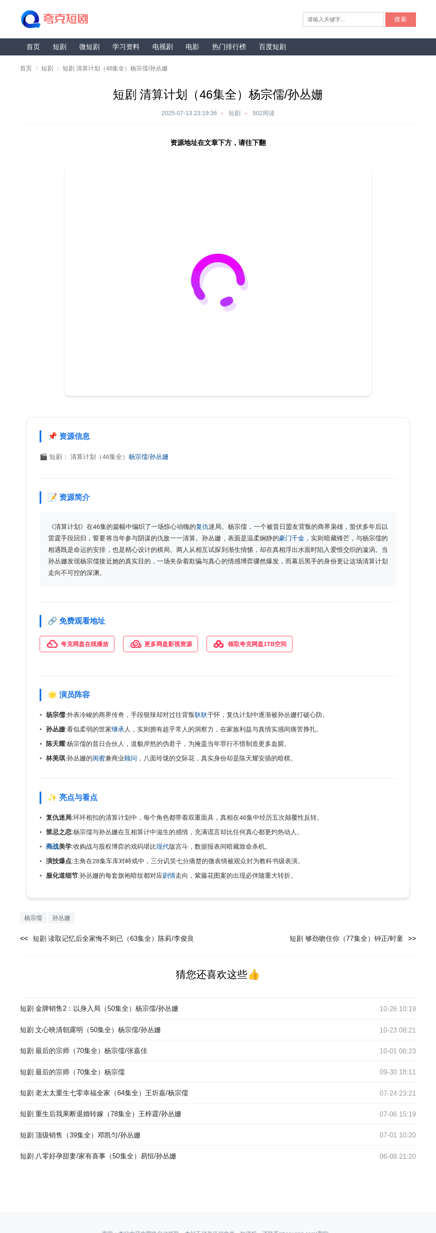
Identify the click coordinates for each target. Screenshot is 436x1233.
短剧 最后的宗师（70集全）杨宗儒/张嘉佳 (83, 1050)
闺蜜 (98, 758)
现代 (162, 846)
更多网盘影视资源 (160, 644)
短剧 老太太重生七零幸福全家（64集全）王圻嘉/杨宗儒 (104, 1093)
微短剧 (89, 46)
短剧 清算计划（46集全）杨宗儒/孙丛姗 (115, 68)
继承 (118, 729)
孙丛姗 (159, 456)
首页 (33, 46)
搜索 (400, 19)
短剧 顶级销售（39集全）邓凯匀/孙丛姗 (80, 1135)
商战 (52, 846)
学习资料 (126, 46)
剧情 (169, 875)
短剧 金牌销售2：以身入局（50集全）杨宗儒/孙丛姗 (99, 1008)
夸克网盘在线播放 (77, 644)
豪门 (285, 538)
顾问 (130, 758)
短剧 (59, 46)
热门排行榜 (229, 46)
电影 (192, 46)
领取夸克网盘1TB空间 (249, 644)
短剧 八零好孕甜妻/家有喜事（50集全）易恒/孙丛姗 (98, 1156)
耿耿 (201, 714)
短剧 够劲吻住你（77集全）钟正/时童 (346, 938)
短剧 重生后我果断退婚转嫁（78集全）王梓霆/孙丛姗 (100, 1113)
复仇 (202, 526)
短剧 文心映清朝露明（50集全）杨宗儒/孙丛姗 (90, 1029)
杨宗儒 (138, 456)
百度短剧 (272, 46)
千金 (298, 538)
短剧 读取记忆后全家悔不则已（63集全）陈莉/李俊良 (113, 938)
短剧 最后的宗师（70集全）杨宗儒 (72, 1072)
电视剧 (162, 46)
